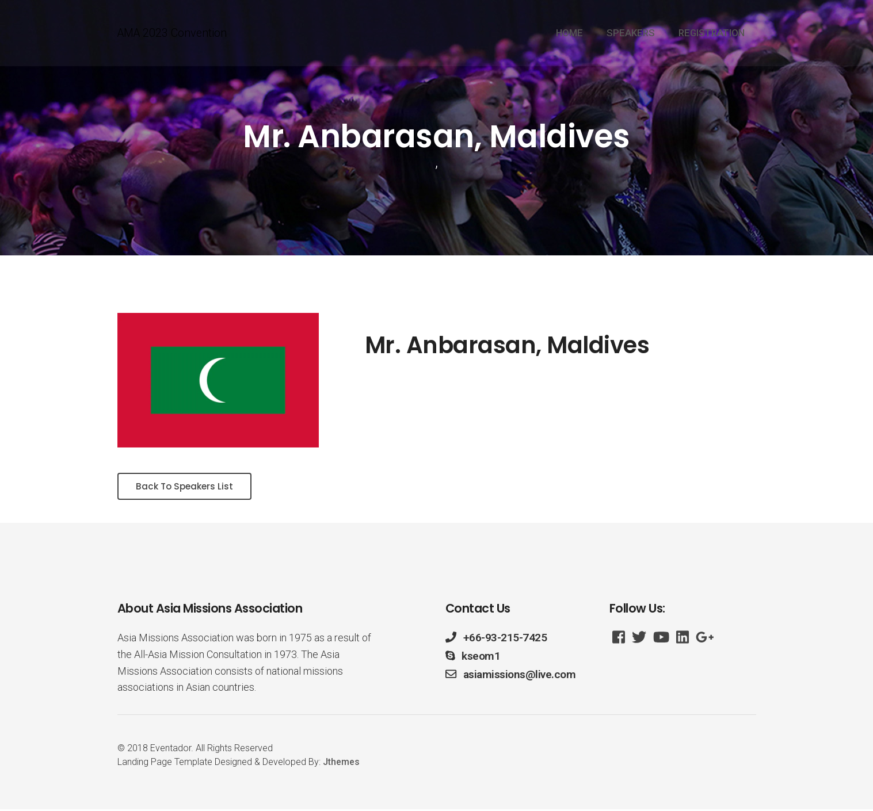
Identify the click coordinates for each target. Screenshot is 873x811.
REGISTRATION (711, 33)
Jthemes (341, 763)
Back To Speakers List (187, 487)
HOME (569, 33)
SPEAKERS (631, 33)
